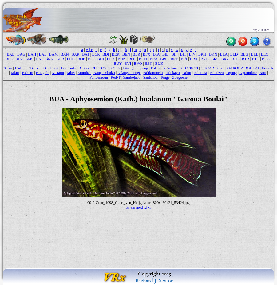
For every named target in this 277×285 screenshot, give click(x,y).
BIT (183, 54)
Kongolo (42, 73)
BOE (81, 59)
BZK (148, 63)
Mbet (71, 73)
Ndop (186, 73)
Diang (128, 68)
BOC (71, 59)
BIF (174, 54)
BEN (126, 54)
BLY (18, 59)
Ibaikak (267, 68)
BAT (85, 54)
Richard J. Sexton (154, 280)
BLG (244, 54)
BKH (202, 54)
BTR (245, 59)
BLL (254, 54)
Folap (155, 68)
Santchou (150, 77)
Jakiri (15, 73)
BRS (215, 59)
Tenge (164, 77)
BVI (128, 63)
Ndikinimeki (153, 73)
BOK (111, 59)
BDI (105, 54)
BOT (132, 59)
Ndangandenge (128, 73)
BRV (225, 59)
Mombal (84, 73)
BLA (223, 54)
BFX (146, 54)
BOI (91, 59)
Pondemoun (98, 77)
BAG (21, 54)
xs (128, 207)
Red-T (116, 77)
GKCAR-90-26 (212, 68)
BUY (118, 63)
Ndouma (200, 73)
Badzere (21, 68)
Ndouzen (217, 73)
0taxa (8, 68)
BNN (50, 59)
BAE (10, 54)
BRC (164, 59)
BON (122, 59)
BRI (184, 59)
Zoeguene (179, 77)
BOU (143, 59)
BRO (204, 59)
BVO (138, 63)
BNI (39, 59)
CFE (94, 68)
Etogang (141, 68)
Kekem (27, 73)
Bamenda (68, 68)
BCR (96, 54)
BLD (234, 54)
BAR (76, 54)
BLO (264, 54)
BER (136, 54)
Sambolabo (131, 77)
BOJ (100, 59)
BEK (116, 54)
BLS (9, 59)
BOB (60, 59)
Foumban (169, 68)
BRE (174, 59)
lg (145, 207)
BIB (165, 54)
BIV (192, 54)
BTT (255, 59)
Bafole (35, 68)
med (139, 207)
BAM (53, 54)
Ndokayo (173, 73)
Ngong (231, 73)
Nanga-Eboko (104, 73)
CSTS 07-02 (110, 68)
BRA (153, 59)
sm (133, 207)
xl (149, 207)
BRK (194, 59)
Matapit (58, 73)
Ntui (262, 73)
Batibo (83, 68)
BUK (159, 63)
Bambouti (50, 68)
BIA (156, 54)
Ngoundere (248, 73)
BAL (42, 54)
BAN (65, 54)
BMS (29, 59)
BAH (32, 54)
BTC (235, 59)
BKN (213, 54)
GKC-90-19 (189, 68)
